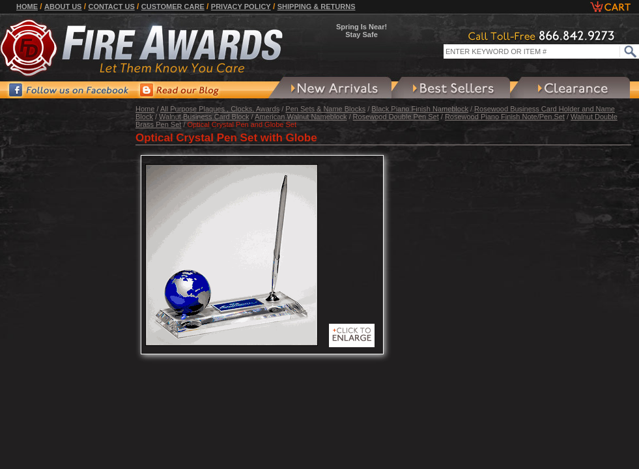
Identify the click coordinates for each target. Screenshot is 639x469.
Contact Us (111, 6)
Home (27, 6)
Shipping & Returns (316, 6)
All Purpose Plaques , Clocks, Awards (219, 109)
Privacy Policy (241, 6)
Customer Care (173, 6)
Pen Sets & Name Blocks (325, 109)
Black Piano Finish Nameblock (419, 109)
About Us (62, 6)
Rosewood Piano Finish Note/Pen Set (505, 117)
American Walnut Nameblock (301, 117)
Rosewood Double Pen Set (396, 117)
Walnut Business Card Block (204, 117)
